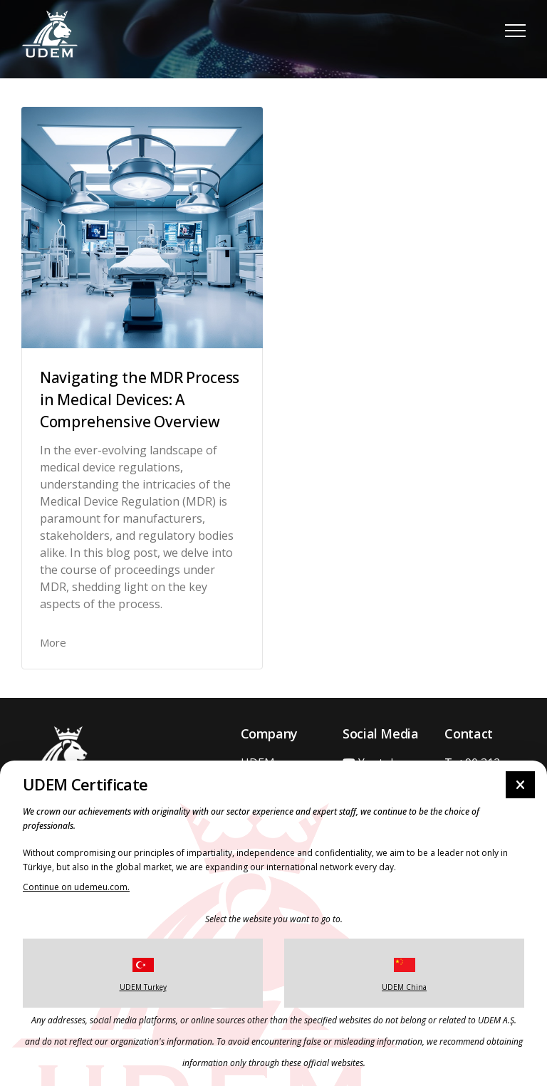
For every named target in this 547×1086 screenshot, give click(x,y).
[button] (515, 30)
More (53, 642)
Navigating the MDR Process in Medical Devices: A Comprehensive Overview (140, 399)
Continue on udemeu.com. (76, 887)
